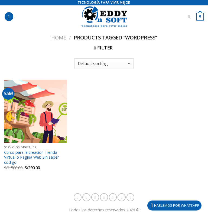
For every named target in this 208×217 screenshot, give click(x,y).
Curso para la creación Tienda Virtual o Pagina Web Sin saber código (31, 157)
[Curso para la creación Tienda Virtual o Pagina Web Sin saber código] (35, 111)
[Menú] (9, 16)
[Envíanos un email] (122, 197)
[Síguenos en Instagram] (86, 197)
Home (58, 37)
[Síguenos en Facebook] (78, 197)
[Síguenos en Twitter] (113, 197)
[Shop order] (104, 63)
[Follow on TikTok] (95, 197)
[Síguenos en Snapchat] (104, 197)
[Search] (190, 16)
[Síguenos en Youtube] (130, 197)
